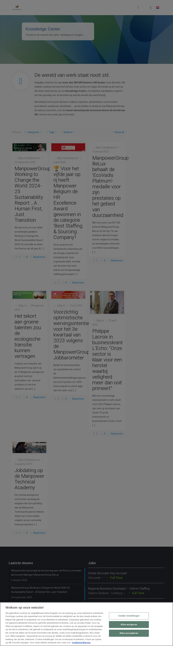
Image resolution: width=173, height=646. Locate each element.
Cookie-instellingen (129, 616)
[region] (86, 624)
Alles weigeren (129, 624)
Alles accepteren (128, 633)
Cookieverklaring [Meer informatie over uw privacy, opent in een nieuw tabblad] (81, 642)
